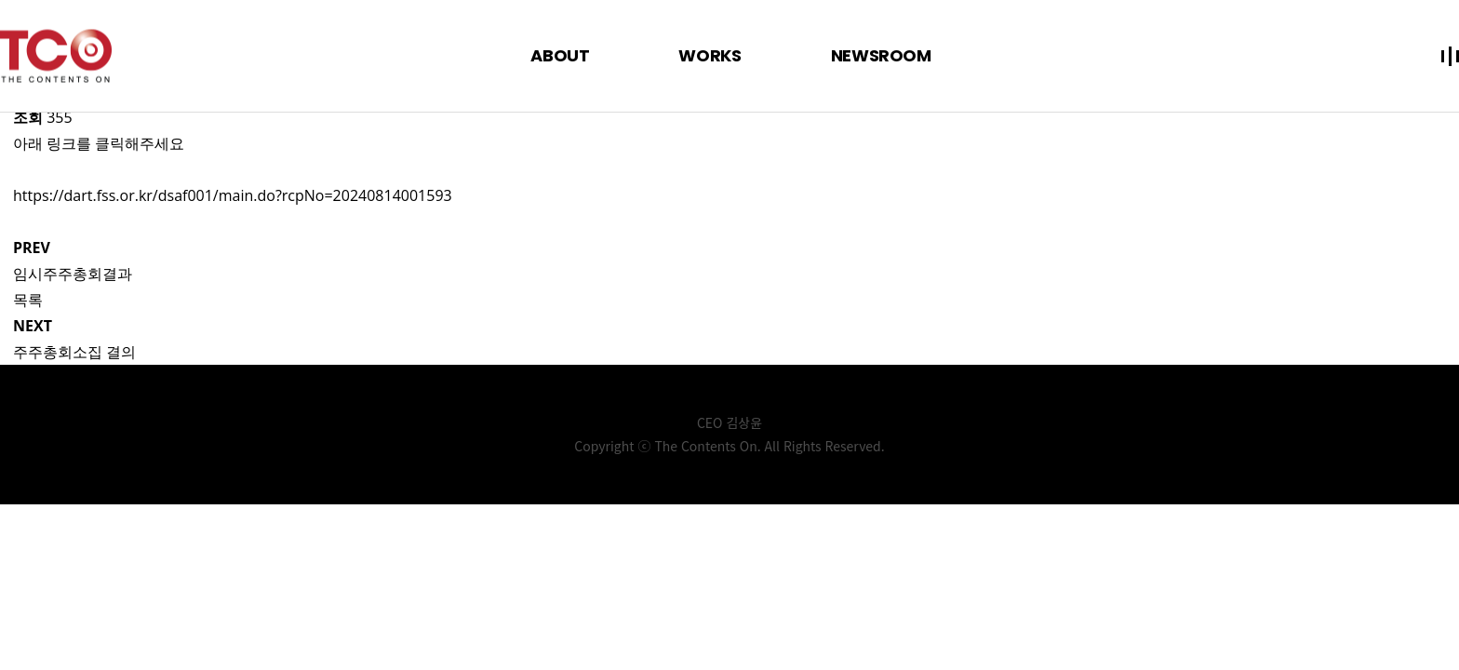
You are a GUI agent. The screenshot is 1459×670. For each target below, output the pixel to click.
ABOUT (559, 55)
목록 (28, 299)
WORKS (709, 55)
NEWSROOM (881, 55)
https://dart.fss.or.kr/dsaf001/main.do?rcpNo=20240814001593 (232, 195)
